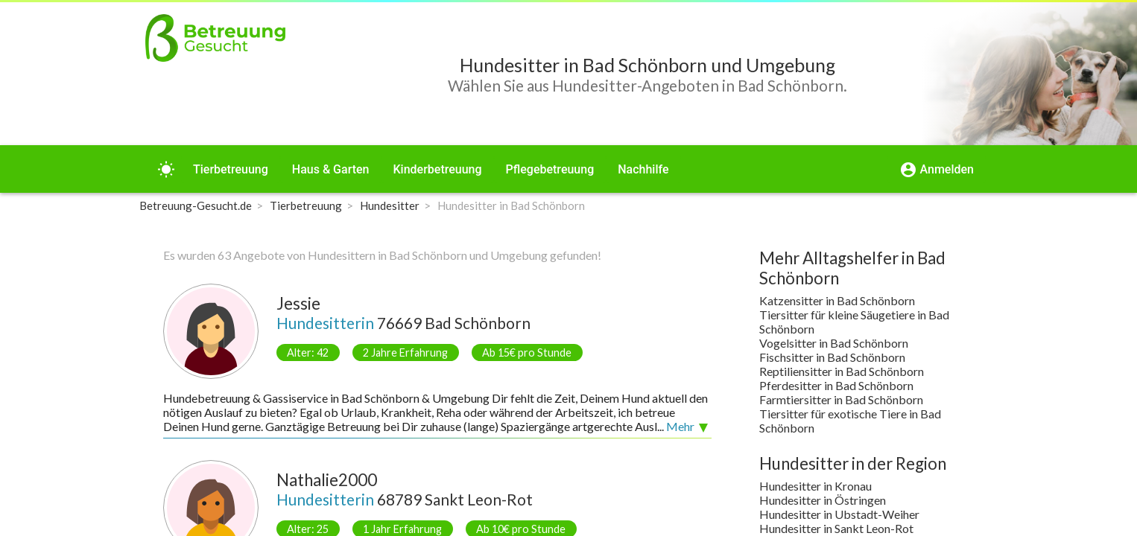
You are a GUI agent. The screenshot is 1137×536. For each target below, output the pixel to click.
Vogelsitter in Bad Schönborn (833, 343)
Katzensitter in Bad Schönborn (837, 300)
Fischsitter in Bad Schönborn (832, 357)
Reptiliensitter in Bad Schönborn (841, 371)
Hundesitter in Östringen (822, 500)
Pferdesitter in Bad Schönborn (836, 385)
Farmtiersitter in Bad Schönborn (841, 399)
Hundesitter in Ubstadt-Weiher (839, 514)
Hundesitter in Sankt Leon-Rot (836, 528)
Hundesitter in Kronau (815, 486)
